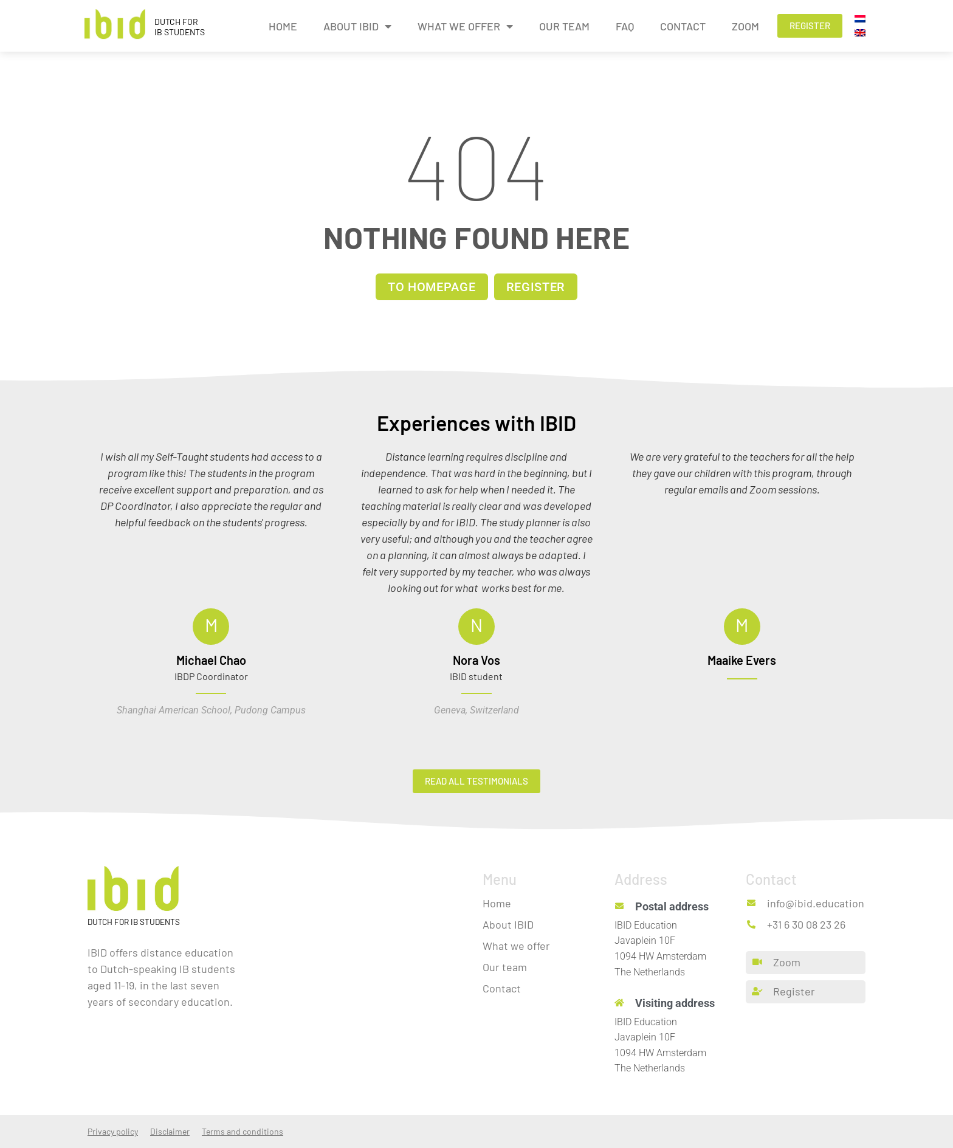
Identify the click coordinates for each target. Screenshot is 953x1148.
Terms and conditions (242, 1131)
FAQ (625, 26)
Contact (683, 26)
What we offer (465, 26)
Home (283, 26)
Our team (564, 26)
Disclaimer (170, 1131)
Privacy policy (113, 1131)
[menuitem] (860, 19)
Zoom (745, 26)
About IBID (357, 26)
